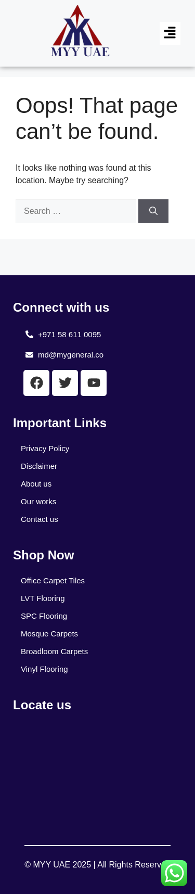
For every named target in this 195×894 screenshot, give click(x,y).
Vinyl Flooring (44, 669)
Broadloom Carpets (54, 651)
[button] (170, 33)
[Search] (153, 211)
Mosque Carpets (49, 633)
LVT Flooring (43, 598)
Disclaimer (39, 466)
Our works (38, 501)
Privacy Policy (45, 448)
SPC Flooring (44, 615)
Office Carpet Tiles (53, 580)
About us (36, 483)
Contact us (39, 519)
